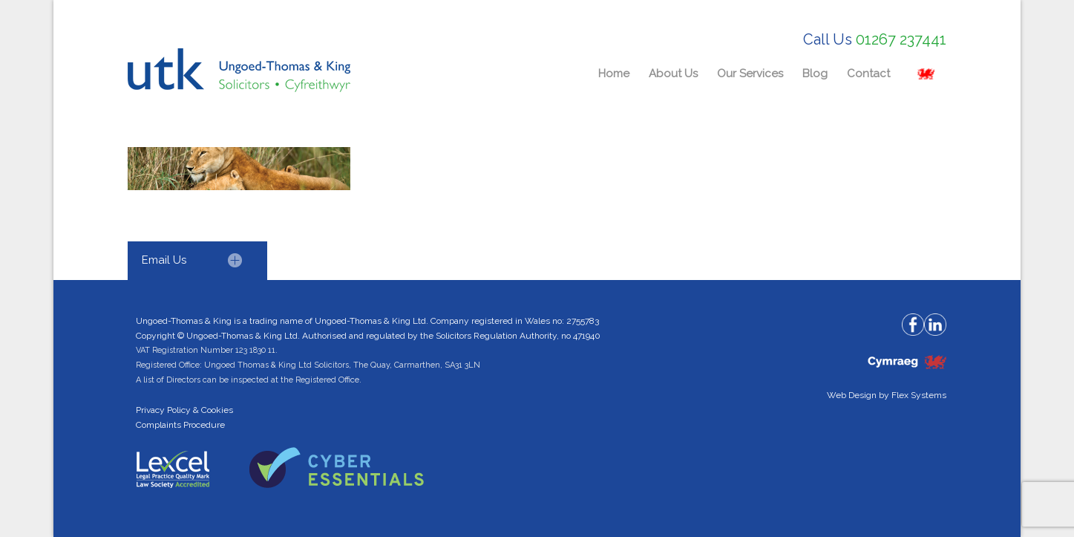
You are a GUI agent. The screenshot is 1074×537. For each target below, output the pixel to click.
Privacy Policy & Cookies (184, 410)
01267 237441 (901, 39)
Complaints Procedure (180, 425)
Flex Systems (918, 395)
